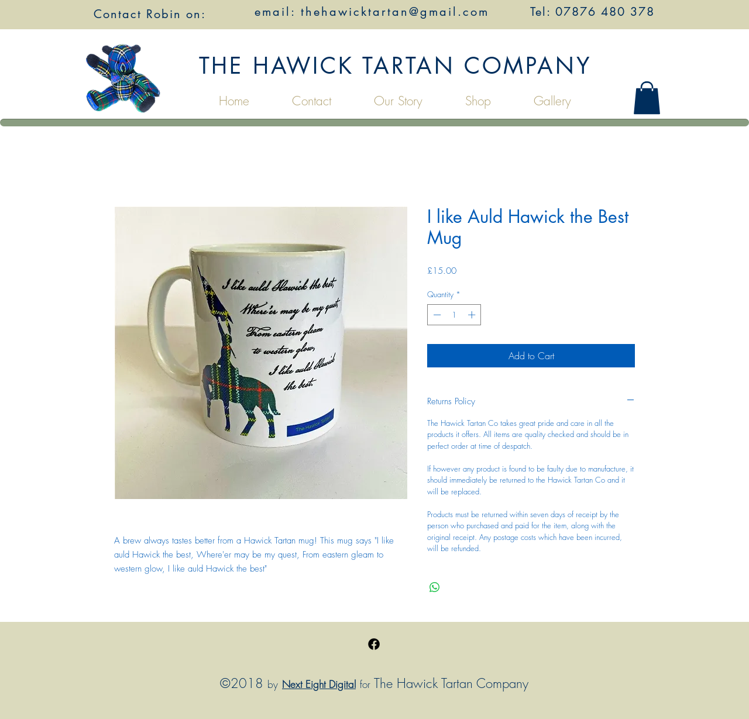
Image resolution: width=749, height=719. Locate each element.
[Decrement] (436, 315)
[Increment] (473, 315)
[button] (647, 97)
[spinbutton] (454, 315)
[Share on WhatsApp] (435, 587)
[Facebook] (374, 644)
